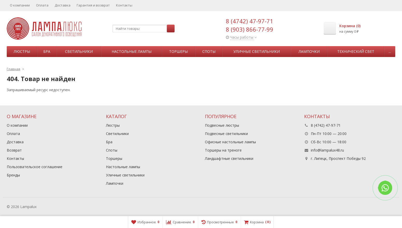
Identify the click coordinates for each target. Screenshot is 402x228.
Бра (46, 51)
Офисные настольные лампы (230, 141)
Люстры (22, 51)
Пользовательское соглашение (34, 166)
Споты (209, 51)
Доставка (62, 5)
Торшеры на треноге (223, 150)
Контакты (124, 5)
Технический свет (355, 51)
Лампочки (309, 51)
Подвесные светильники (226, 133)
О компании (20, 5)
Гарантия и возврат (93, 5)
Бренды (13, 175)
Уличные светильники (256, 51)
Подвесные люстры (222, 125)
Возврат (14, 150)
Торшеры (178, 51)
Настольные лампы (132, 51)
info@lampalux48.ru (327, 150)
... (390, 51)
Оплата (42, 5)
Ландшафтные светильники (229, 158)
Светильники (79, 51)
